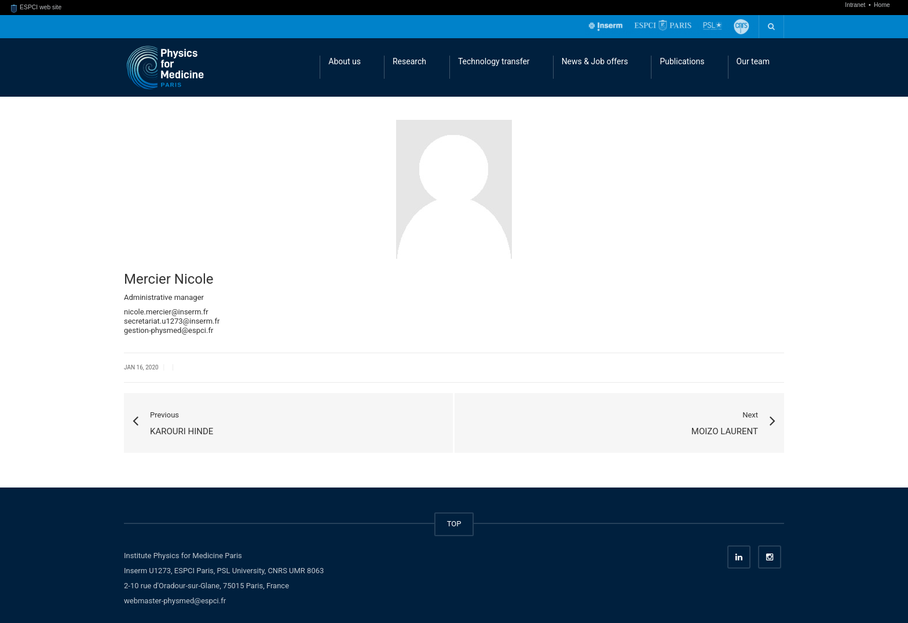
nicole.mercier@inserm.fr (166, 311)
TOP (454, 523)
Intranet (856, 5)
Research (409, 61)
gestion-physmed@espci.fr (168, 330)
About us (344, 61)
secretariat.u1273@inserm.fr (171, 321)
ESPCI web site (36, 7)
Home (882, 5)
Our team (753, 61)
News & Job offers (595, 61)
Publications (682, 61)
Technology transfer (494, 61)
